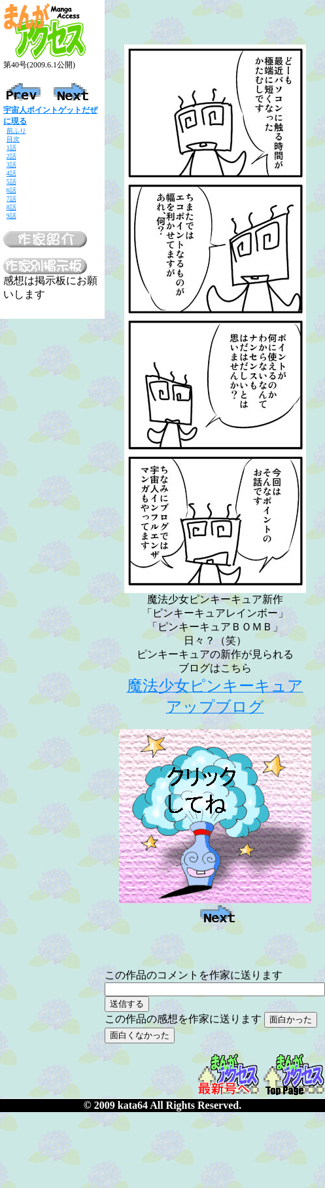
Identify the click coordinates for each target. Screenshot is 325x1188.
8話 (11, 207)
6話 (11, 190)
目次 (13, 139)
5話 (11, 181)
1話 (11, 147)
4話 (11, 173)
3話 (11, 164)
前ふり (16, 130)
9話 (11, 215)
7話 (11, 198)
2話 (11, 156)
